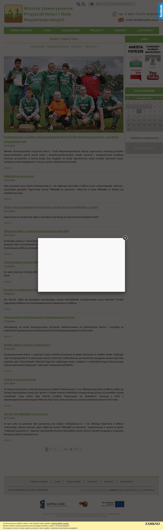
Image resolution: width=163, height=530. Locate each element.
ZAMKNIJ (152, 523)
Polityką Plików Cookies (60, 523)
